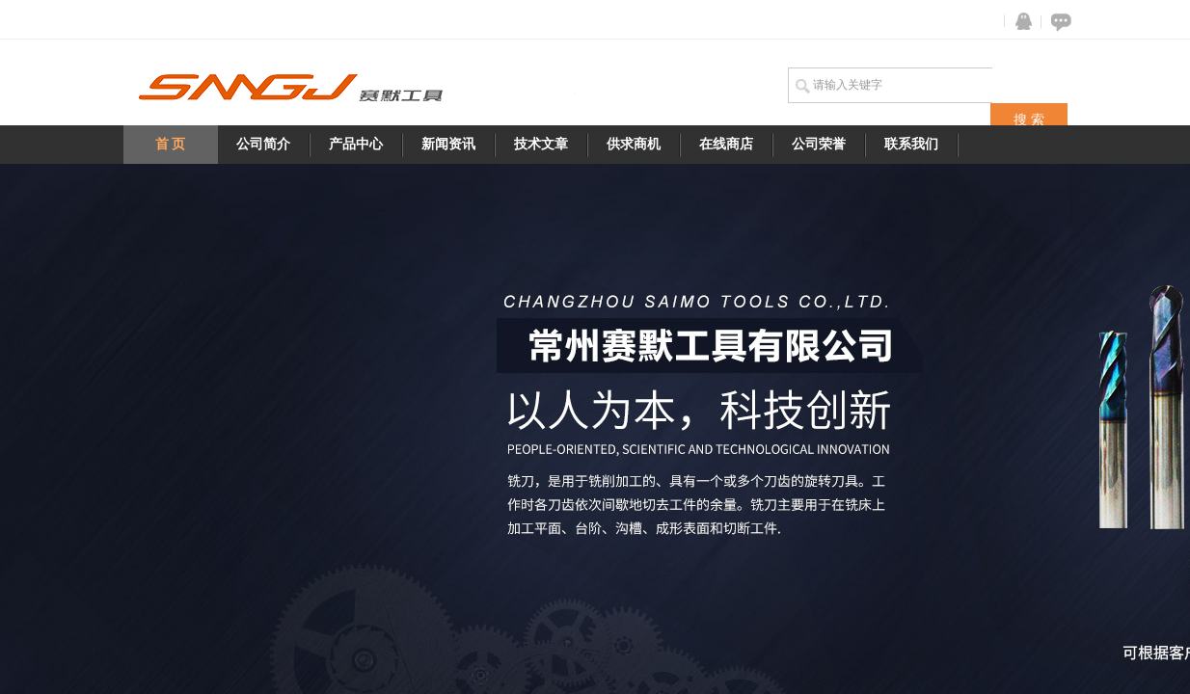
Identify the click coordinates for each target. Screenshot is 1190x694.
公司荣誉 (819, 144)
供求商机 (634, 144)
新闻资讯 (448, 144)
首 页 (170, 144)
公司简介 (263, 144)
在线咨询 (1058, 22)
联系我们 (911, 144)
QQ (1019, 22)
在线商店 (726, 144)
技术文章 (541, 144)
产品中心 (356, 144)
